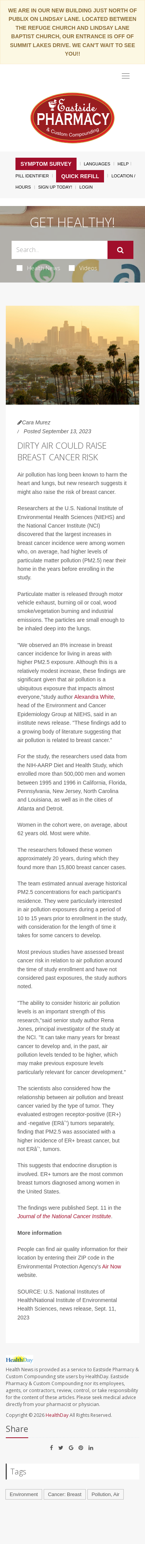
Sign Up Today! (55, 187)
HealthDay (57, 1415)
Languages (97, 164)
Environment (24, 1494)
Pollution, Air (105, 1494)
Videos (83, 268)
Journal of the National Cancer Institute (64, 1216)
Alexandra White (94, 697)
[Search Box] (59, 250)
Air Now (111, 1266)
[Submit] (120, 250)
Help (123, 164)
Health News (38, 268)
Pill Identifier (32, 176)
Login (85, 187)
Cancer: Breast (65, 1494)
